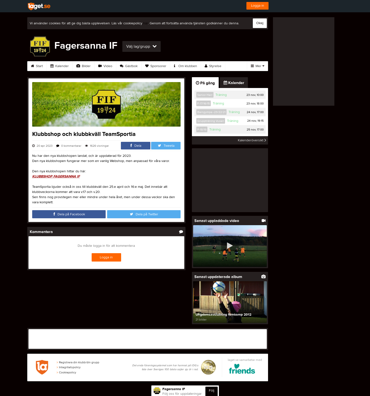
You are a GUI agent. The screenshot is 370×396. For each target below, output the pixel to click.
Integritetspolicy (69, 367)
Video (105, 66)
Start (37, 66)
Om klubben (185, 66)
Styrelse (213, 66)
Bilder (83, 66)
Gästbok (129, 66)
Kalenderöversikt (252, 140)
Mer (257, 66)
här (145, 23)
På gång (205, 83)
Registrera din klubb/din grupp (78, 362)
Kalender (59, 66)
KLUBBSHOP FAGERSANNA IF (56, 176)
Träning (221, 95)
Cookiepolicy (66, 372)
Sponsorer (155, 66)
